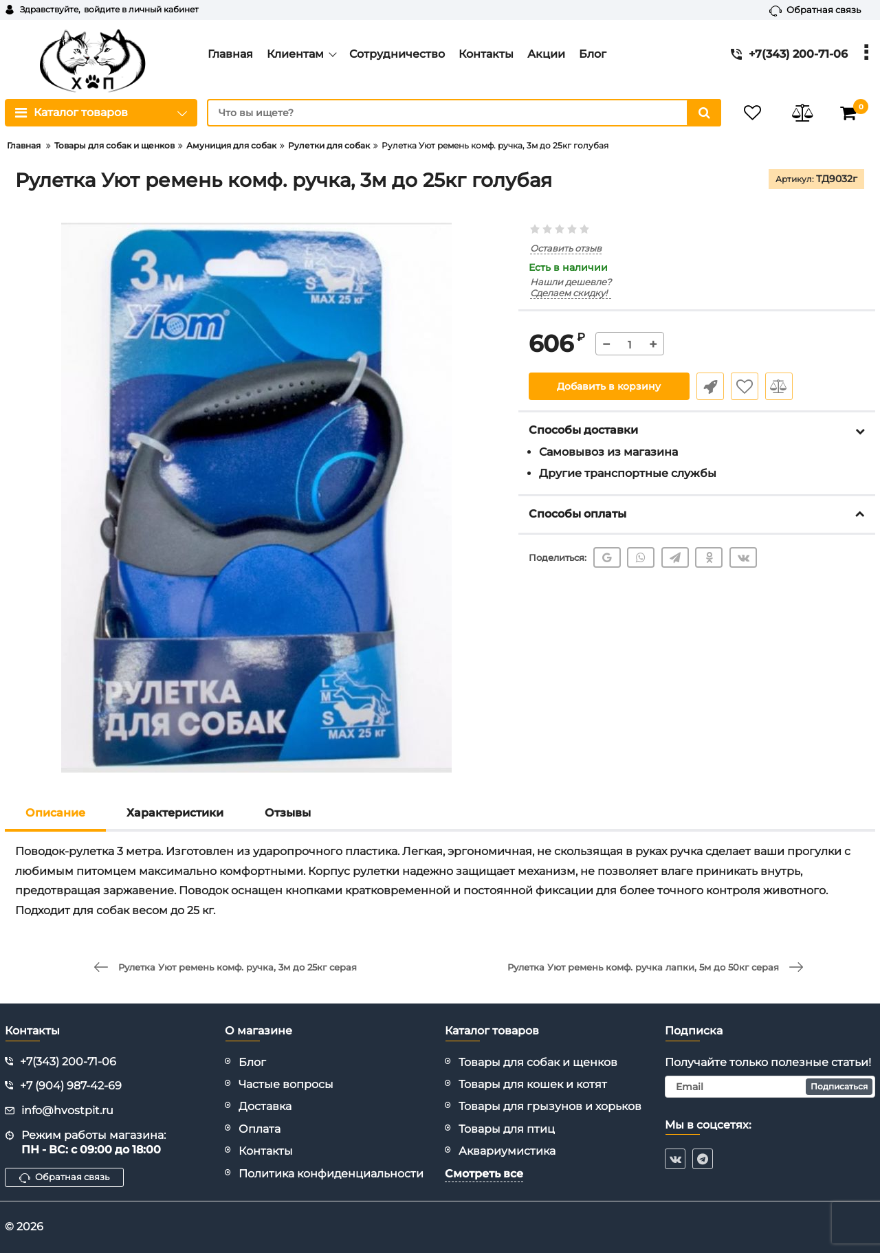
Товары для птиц (507, 1128)
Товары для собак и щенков (538, 1062)
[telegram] (702, 1159)
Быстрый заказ (710, 386)
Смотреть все (484, 1173)
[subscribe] (770, 1087)
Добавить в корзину (609, 386)
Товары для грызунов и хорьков (550, 1106)
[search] (464, 112)
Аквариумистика (507, 1150)
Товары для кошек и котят (533, 1084)
